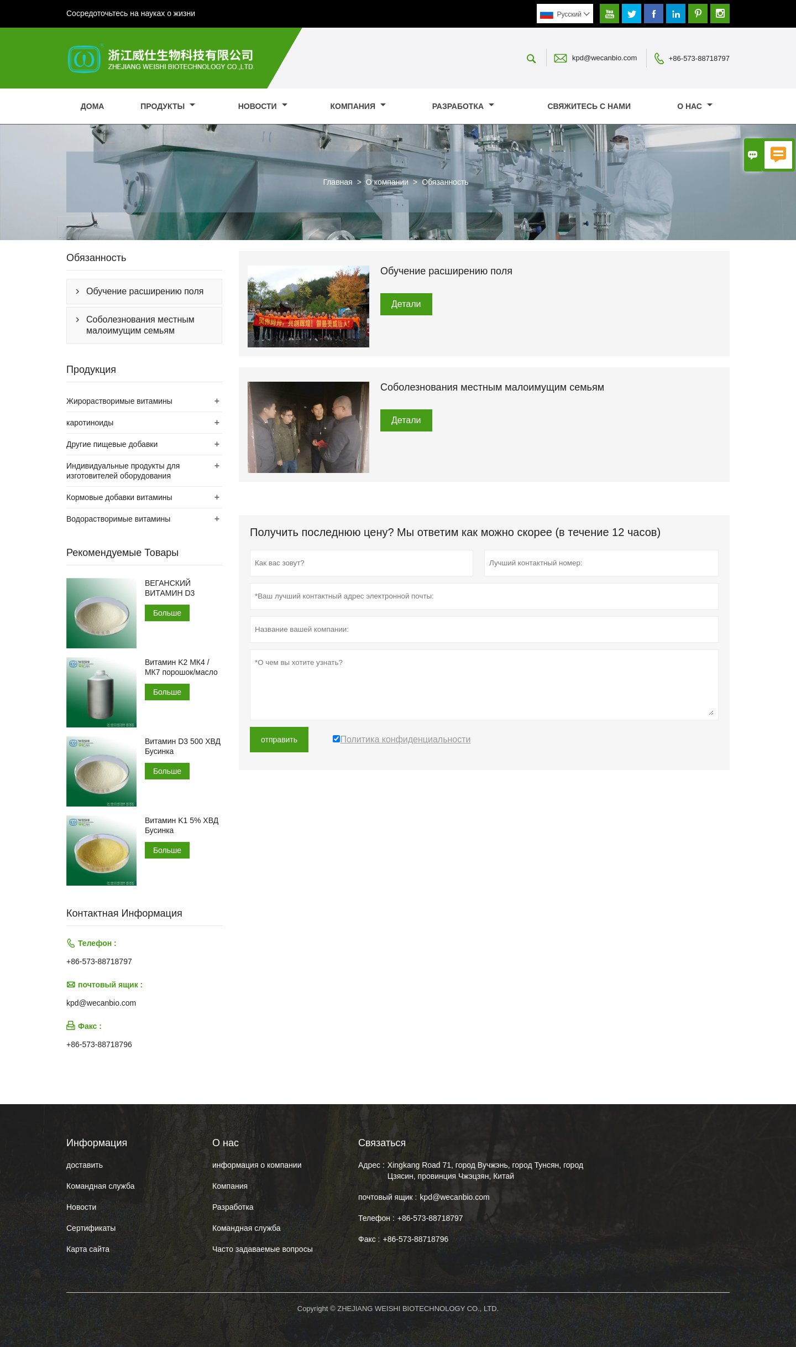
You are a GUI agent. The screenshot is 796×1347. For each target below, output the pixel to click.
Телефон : (376, 1218)
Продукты (167, 106)
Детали (406, 304)
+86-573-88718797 (699, 58)
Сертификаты (91, 1228)
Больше (167, 613)
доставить (84, 1165)
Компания (357, 106)
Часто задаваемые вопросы (262, 1249)
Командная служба (100, 1186)
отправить (279, 739)
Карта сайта (87, 1249)
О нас (695, 106)
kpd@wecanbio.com (604, 58)
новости (262, 106)
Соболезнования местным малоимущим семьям (140, 325)
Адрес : (371, 1165)
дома (92, 106)
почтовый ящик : (387, 1197)
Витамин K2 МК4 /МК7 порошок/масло (181, 667)
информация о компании (256, 1165)
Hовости (81, 1207)
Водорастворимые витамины (118, 518)
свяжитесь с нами (589, 106)
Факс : (369, 1239)
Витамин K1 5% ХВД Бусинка (181, 825)
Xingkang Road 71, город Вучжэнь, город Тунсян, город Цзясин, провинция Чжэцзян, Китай (485, 1170)
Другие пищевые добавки (112, 444)
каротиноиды (89, 422)
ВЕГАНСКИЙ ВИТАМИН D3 (170, 588)
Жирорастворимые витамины (119, 401)
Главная (337, 182)
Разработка (463, 106)
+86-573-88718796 (99, 1044)
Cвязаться (382, 1142)
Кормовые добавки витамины (119, 497)
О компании (387, 182)
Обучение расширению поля (144, 291)
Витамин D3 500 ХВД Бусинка (183, 746)
